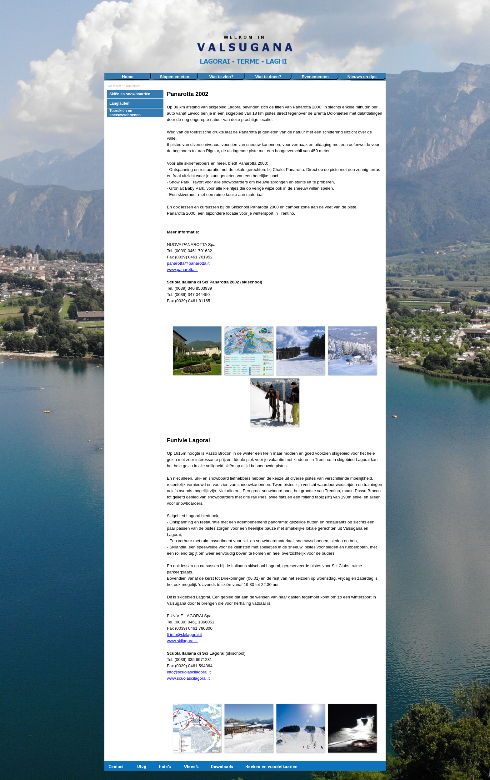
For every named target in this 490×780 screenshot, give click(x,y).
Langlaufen (119, 103)
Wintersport (132, 86)
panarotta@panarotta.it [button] (188, 263)
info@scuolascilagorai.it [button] (189, 672)
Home (127, 76)
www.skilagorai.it (182, 640)
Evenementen (315, 76)
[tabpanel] (274, 203)
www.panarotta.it (182, 269)
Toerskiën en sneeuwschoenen (125, 112)
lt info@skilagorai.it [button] (184, 634)
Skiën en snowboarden (129, 94)
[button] (197, 351)
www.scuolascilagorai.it (188, 678)
